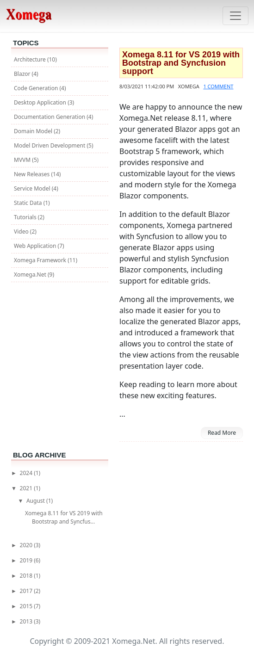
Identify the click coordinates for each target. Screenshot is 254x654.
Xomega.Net (31, 274)
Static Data (28, 203)
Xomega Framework (41, 260)
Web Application (36, 246)
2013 (27, 621)
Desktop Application (41, 102)
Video (22, 231)
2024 (27, 473)
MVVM (23, 160)
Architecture (30, 59)
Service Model (33, 188)
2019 (27, 560)
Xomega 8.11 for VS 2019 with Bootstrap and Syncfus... (64, 517)
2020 (27, 545)
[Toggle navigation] (235, 15)
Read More (222, 433)
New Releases (32, 174)
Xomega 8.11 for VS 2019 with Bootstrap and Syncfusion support (181, 62)
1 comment (218, 86)
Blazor (23, 74)
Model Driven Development (50, 145)
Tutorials (26, 217)
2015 (27, 606)
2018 (27, 576)
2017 (27, 591)
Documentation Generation (50, 117)
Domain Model (34, 131)
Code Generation (36, 88)
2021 (27, 488)
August (36, 501)
